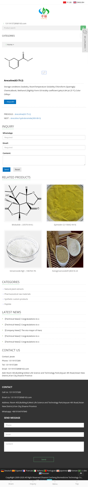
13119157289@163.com (15, 23)
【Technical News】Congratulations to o (21, 319)
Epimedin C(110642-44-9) (65, 224)
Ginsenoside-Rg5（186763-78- (23, 271)
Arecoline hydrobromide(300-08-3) (26, 118)
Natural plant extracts (14, 289)
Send (6, 169)
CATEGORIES (8, 35)
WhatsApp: (8, 133)
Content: (7, 153)
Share (11, 482)
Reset (17, 169)
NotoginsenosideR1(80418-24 (65, 271)
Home (9, 44)
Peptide (7, 304)
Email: (6, 143)
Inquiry (33, 482)
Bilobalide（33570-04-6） (23, 224)
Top (77, 482)
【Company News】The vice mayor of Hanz (23, 330)
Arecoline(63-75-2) (23, 114)
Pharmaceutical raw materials (17, 294)
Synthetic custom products (16, 299)
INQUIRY (10, 101)
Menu (55, 482)
